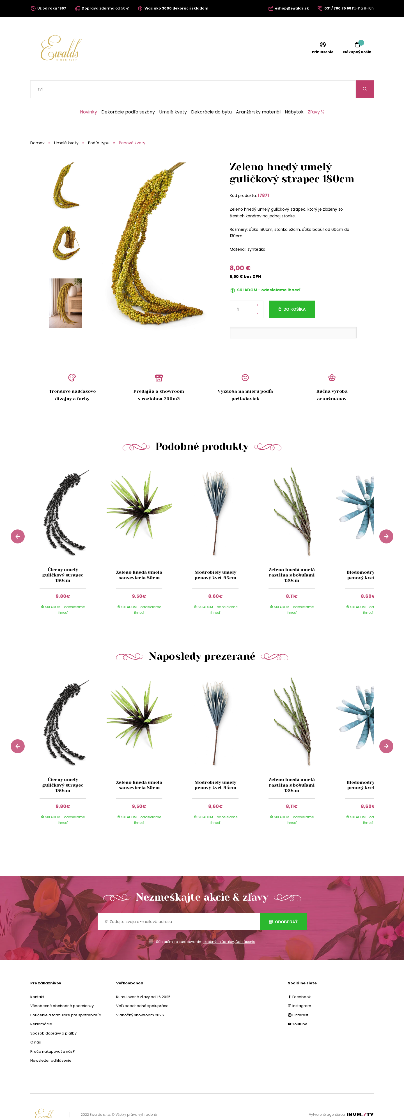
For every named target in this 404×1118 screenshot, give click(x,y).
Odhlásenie (245, 924)
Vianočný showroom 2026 (140, 997)
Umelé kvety (173, 94)
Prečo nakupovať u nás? (52, 1033)
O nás (35, 1024)
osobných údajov (218, 924)
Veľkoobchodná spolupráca (142, 988)
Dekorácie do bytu (211, 94)
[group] (68, 526)
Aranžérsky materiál (258, 94)
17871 (263, 178)
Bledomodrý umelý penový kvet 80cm (368, 557)
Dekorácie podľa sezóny (128, 94)
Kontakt (37, 979)
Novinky (88, 94)
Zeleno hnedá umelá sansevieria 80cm (139, 557)
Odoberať (283, 904)
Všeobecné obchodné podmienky (62, 988)
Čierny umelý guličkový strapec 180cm (62, 557)
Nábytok (294, 94)
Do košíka (294, 291)
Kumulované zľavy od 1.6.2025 (143, 979)
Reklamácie (41, 1006)
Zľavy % (316, 94)
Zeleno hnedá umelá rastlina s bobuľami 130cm (291, 557)
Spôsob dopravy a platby (53, 1015)
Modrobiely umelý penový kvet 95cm (215, 557)
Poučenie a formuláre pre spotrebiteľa (65, 997)
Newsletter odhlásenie (51, 1042)
